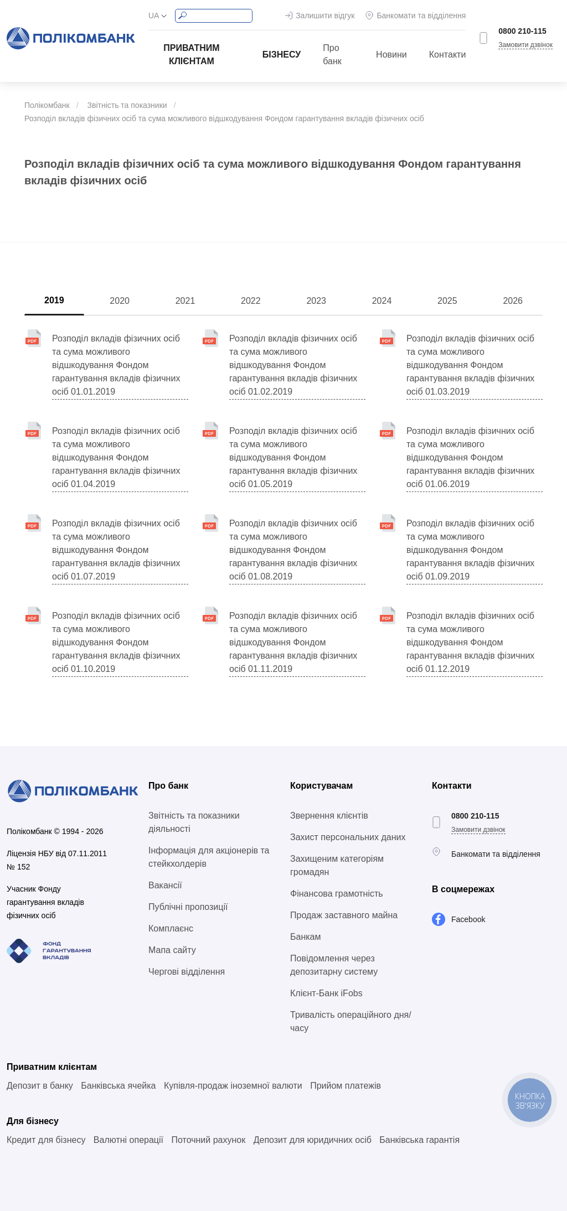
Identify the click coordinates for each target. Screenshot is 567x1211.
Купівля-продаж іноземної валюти (233, 1085)
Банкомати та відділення (421, 15)
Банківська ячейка (118, 1085)
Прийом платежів (345, 1085)
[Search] (213, 16)
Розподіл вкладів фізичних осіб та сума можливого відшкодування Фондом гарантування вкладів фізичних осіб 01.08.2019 (293, 550)
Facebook (468, 919)
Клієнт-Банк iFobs (326, 993)
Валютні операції (128, 1140)
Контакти (447, 54)
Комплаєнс (170, 928)
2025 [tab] (447, 301)
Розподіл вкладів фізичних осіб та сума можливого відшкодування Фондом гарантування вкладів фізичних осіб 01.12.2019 (470, 642)
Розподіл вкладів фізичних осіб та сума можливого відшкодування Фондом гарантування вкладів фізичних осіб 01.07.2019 (116, 550)
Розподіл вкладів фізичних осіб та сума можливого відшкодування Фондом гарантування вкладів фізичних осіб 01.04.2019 (116, 457)
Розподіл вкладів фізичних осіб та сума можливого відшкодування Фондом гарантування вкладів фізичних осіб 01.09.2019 (470, 550)
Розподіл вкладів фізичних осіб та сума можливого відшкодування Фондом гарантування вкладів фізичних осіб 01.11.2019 (293, 642)
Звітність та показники (127, 105)
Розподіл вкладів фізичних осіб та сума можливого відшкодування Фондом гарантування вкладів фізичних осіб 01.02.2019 (293, 365)
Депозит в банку (40, 1085)
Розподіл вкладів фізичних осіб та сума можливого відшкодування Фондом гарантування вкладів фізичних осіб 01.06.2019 (470, 457)
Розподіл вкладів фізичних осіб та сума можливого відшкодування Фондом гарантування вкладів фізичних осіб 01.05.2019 (293, 457)
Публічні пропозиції (188, 907)
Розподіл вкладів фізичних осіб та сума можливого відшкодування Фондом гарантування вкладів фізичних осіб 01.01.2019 (116, 365)
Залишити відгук (325, 15)
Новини (391, 54)
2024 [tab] (382, 301)
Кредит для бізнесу (46, 1140)
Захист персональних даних (347, 837)
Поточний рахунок (208, 1140)
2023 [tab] (316, 301)
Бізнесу (281, 54)
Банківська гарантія (419, 1140)
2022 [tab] (251, 301)
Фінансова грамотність (336, 893)
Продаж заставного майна (344, 915)
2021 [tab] (185, 301)
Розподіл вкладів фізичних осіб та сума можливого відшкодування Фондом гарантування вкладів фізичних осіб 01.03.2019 (470, 365)
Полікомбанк (47, 105)
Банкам (305, 936)
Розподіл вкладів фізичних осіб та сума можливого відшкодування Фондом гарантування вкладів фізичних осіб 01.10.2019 (116, 642)
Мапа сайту (172, 950)
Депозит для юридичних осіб (313, 1140)
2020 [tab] (120, 301)
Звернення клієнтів (329, 815)
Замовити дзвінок (525, 45)
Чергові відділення (186, 971)
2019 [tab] (54, 300)
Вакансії (165, 885)
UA (153, 15)
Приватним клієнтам (191, 54)
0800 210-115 (522, 31)
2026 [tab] (513, 301)
